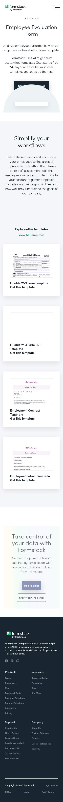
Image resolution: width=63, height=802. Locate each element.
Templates (31, 18)
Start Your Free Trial (31, 602)
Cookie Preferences (41, 743)
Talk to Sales (31, 589)
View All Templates (31, 235)
